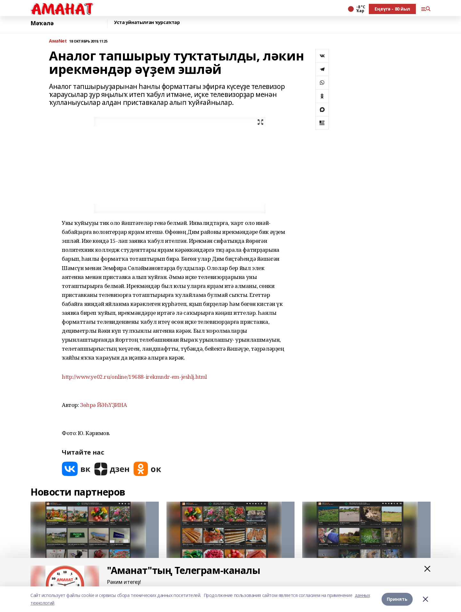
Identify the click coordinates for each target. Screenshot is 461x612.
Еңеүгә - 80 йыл (392, 9)
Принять (397, 599)
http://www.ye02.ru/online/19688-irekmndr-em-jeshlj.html (134, 376)
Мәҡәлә (41, 23)
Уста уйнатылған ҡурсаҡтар (147, 22)
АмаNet (58, 41)
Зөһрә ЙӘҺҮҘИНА (103, 405)
